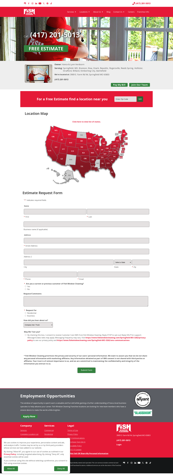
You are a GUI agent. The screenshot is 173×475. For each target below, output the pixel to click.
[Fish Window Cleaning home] (30, 12)
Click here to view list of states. (86, 122)
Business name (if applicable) (36, 229)
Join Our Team (139, 84)
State (116, 267)
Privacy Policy (72, 436)
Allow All (11, 469)
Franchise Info (143, 12)
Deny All (61, 469)
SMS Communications (76, 440)
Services (70, 12)
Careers (131, 12)
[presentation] (86, 350)
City (25, 267)
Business (30, 317)
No (27, 289)
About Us (97, 12)
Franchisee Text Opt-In (76, 443)
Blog (108, 12)
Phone (27, 279)
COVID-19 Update (74, 451)
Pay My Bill (119, 84)
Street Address (31, 246)
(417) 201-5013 (141, 3)
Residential (30, 314)
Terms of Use (72, 432)
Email (81, 279)
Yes (27, 286)
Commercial (49, 432)
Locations (84, 12)
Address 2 (28, 256)
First (26, 217)
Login (119, 446)
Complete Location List (29, 436)
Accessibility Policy (74, 447)
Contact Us (117, 12)
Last (89, 217)
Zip (134, 267)
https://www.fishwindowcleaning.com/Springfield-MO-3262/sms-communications (93, 342)
